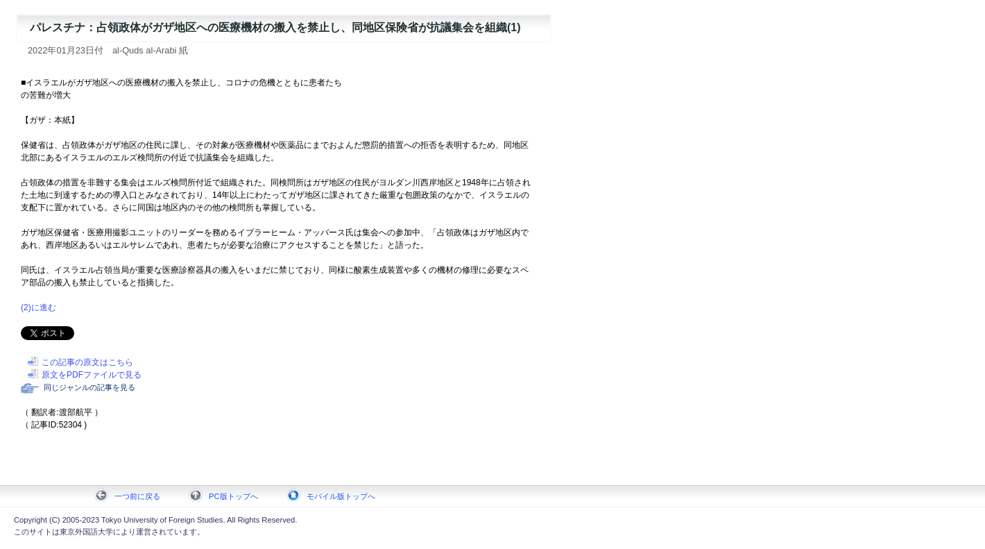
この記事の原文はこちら (87, 362)
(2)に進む (38, 307)
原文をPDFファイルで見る (92, 375)
